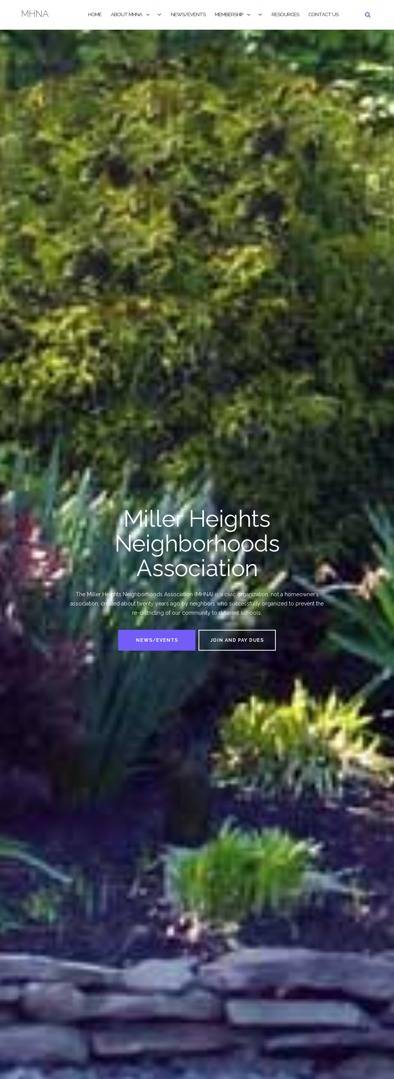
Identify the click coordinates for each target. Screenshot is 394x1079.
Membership (229, 14)
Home (95, 14)
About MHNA (126, 14)
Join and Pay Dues (237, 640)
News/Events (188, 14)
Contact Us (323, 14)
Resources (285, 14)
